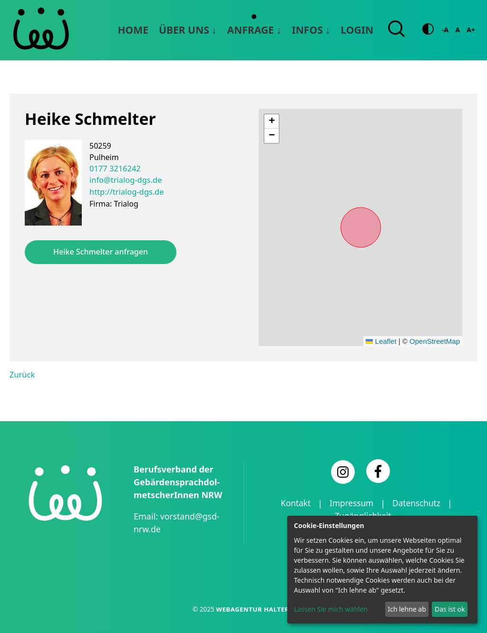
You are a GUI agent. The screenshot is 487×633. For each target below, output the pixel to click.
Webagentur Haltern (255, 609)
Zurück (22, 374)
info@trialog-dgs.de (124, 179)
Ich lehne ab (407, 609)
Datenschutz (418, 503)
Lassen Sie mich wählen (331, 609)
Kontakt (293, 503)
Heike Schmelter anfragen (100, 251)
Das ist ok (450, 609)
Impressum (351, 503)
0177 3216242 (114, 168)
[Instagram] (343, 471)
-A (445, 29)
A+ (471, 29)
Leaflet (381, 341)
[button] (271, 121)
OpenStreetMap (434, 341)
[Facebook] (378, 470)
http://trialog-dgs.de (125, 191)
